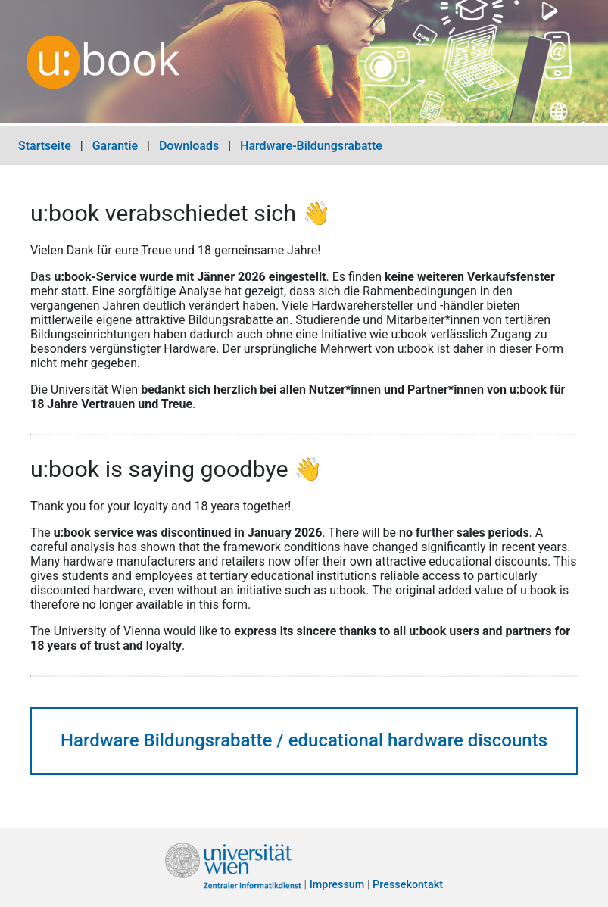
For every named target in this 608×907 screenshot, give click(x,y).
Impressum (337, 885)
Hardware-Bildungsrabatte (311, 146)
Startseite (44, 146)
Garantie (115, 146)
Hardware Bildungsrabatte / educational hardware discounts (304, 740)
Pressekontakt (408, 885)
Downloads (189, 146)
